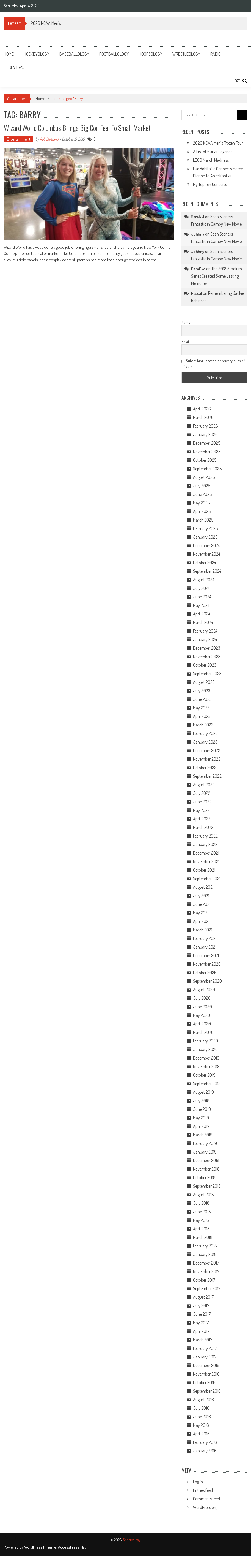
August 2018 (203, 1194)
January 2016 (205, 1451)
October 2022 (204, 767)
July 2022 (201, 793)
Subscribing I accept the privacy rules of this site (212, 363)
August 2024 (203, 579)
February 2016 (205, 1442)
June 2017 (202, 1314)
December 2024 (206, 545)
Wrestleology (186, 54)
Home (9, 54)
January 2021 (204, 947)
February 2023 (205, 733)
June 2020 (202, 1006)
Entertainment (19, 139)
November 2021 (206, 861)
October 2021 (204, 870)
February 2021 (205, 938)
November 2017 (206, 1271)
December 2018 (206, 1160)
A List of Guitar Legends (212, 151)
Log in (198, 1481)
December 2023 (206, 648)
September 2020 (207, 981)
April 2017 (201, 1331)
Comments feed (206, 1498)
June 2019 (202, 1109)
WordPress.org (205, 1507)
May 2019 (201, 1117)
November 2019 (206, 1066)
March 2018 (203, 1237)
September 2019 (207, 1083)
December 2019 (206, 1058)
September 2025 (207, 468)
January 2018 (205, 1254)
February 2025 (205, 528)
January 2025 (205, 537)
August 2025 (204, 477)
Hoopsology (150, 54)
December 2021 (206, 853)
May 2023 (201, 708)
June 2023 (202, 699)
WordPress (33, 1547)
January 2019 (205, 1152)
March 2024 (203, 622)
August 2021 (203, 887)
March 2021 (202, 930)
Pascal (196, 293)
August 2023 (204, 682)
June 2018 (202, 1211)
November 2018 (206, 1169)
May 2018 (201, 1220)
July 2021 (201, 895)
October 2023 (204, 665)
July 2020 (202, 998)
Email (185, 341)
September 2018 (207, 1186)
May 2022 (201, 810)
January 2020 (205, 1049)
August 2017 (203, 1297)
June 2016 (202, 1416)
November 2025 (206, 451)
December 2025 (206, 443)
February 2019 (205, 1143)
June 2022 (202, 801)
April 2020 (202, 1023)
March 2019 (203, 1135)
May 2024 (201, 605)
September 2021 (206, 878)
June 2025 (202, 494)
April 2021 (201, 921)
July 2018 (201, 1203)
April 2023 (202, 716)
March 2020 (203, 1032)
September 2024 (207, 571)
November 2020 (207, 964)
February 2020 (205, 1041)
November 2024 (206, 554)
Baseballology (74, 54)
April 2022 (202, 819)
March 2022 (203, 827)
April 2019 (201, 1126)
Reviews (16, 67)
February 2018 (205, 1246)
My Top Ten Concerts (210, 184)
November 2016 (206, 1374)
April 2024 (201, 614)
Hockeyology (36, 54)
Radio (215, 54)
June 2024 (202, 596)
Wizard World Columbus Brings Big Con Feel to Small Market (77, 127)
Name (185, 322)
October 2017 (204, 1280)
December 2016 (206, 1365)
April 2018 (201, 1228)
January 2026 (205, 434)
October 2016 (204, 1382)
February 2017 (205, 1348)
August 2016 (203, 1399)
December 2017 (206, 1263)
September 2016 (207, 1391)
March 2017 (202, 1339)
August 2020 (204, 989)
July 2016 (201, 1408)
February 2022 (205, 836)
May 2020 (201, 1015)
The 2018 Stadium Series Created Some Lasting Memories (216, 276)
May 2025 (201, 503)
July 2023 (201, 690)
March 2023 (203, 725)
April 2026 (202, 409)
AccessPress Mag (72, 1547)
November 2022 (206, 759)
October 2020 (205, 972)
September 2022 (207, 776)
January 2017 (204, 1357)
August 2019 (203, 1092)
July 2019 (201, 1100)
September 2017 (206, 1288)
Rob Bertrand (49, 139)
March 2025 (203, 520)
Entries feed (203, 1490)
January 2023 (205, 742)
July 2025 (201, 485)
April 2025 (202, 511)
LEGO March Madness (211, 160)
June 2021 (202, 904)
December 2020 (206, 955)
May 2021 (201, 912)
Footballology (114, 54)
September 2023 (207, 673)
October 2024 (204, 562)
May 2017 (201, 1322)
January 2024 (205, 639)
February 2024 (205, 631)
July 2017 (201, 1305)
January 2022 (205, 844)
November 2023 (206, 656)
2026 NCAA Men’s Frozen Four (218, 143)
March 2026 (203, 417)
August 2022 (204, 784)
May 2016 (201, 1425)
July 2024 (201, 588)
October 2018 (204, 1177)
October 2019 (204, 1075)
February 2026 (205, 426)
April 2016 (201, 1433)
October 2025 (204, 460)
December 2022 (206, 750)
